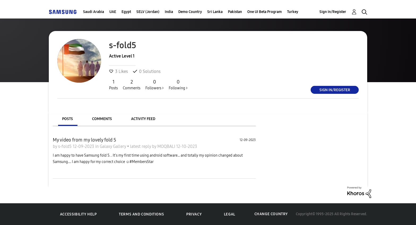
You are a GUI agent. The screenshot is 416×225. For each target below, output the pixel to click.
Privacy (194, 214)
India (169, 12)
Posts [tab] (67, 119)
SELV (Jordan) (147, 12)
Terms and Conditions (141, 214)
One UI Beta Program (264, 12)
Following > (178, 84)
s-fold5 (65, 146)
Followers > (154, 84)
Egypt (126, 12)
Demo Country (190, 12)
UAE (112, 12)
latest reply (141, 146)
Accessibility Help (78, 214)
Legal (229, 214)
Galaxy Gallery (113, 146)
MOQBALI (166, 146)
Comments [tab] (102, 119)
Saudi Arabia (93, 12)
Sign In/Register (332, 12)
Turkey (292, 12)
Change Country (271, 214)
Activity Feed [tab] (143, 119)
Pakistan (235, 12)
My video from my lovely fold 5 (84, 140)
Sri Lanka (215, 12)
